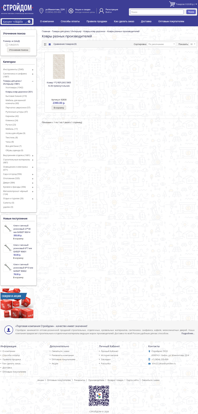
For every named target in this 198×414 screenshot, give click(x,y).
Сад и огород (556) (12, 174)
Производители (96, 380)
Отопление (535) (11, 178)
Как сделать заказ (124, 21)
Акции (55, 363)
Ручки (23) (11, 124)
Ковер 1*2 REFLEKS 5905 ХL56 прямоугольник (59, 84)
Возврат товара (115, 380)
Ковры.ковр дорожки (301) (19, 91)
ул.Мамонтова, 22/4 (55, 9)
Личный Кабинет (109, 351)
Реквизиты (79, 380)
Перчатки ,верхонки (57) (18, 107)
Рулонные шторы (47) (17, 111)
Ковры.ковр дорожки (94, 31)
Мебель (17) (12, 128)
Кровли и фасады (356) (14, 186)
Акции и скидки (82, 9)
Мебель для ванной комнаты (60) (16, 102)
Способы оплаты (70, 21)
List (45, 44)
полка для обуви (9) (15, 133)
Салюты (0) (8, 202)
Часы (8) (10, 141)
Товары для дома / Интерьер (66, 31)
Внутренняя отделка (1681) (16, 155)
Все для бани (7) (14, 146)
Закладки (105, 359)
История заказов (109, 355)
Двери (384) (9, 182)
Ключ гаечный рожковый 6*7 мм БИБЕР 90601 (22, 248)
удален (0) (8, 206)
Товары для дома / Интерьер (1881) (12, 82)
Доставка (146, 21)
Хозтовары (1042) (14, 87)
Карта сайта (133, 380)
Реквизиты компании (63, 355)
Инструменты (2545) (13, 69)
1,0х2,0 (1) (14, 44)
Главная (46, 31)
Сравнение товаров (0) (65, 43)
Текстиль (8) (12, 137)
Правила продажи (97, 21)
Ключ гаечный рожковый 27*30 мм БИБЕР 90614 (22, 229)
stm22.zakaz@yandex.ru (164, 363)
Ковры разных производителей (123, 31)
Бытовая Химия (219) (16, 95)
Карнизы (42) (12, 116)
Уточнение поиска (18, 49)
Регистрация (112, 9)
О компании (47, 21)
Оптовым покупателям (171, 21)
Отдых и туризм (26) (13, 198)
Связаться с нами (60, 351)
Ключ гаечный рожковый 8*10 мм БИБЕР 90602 (23, 267)
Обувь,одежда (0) (14, 150)
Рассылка (105, 363)
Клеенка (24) (12, 120)
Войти (109, 12)
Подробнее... (187, 333)
